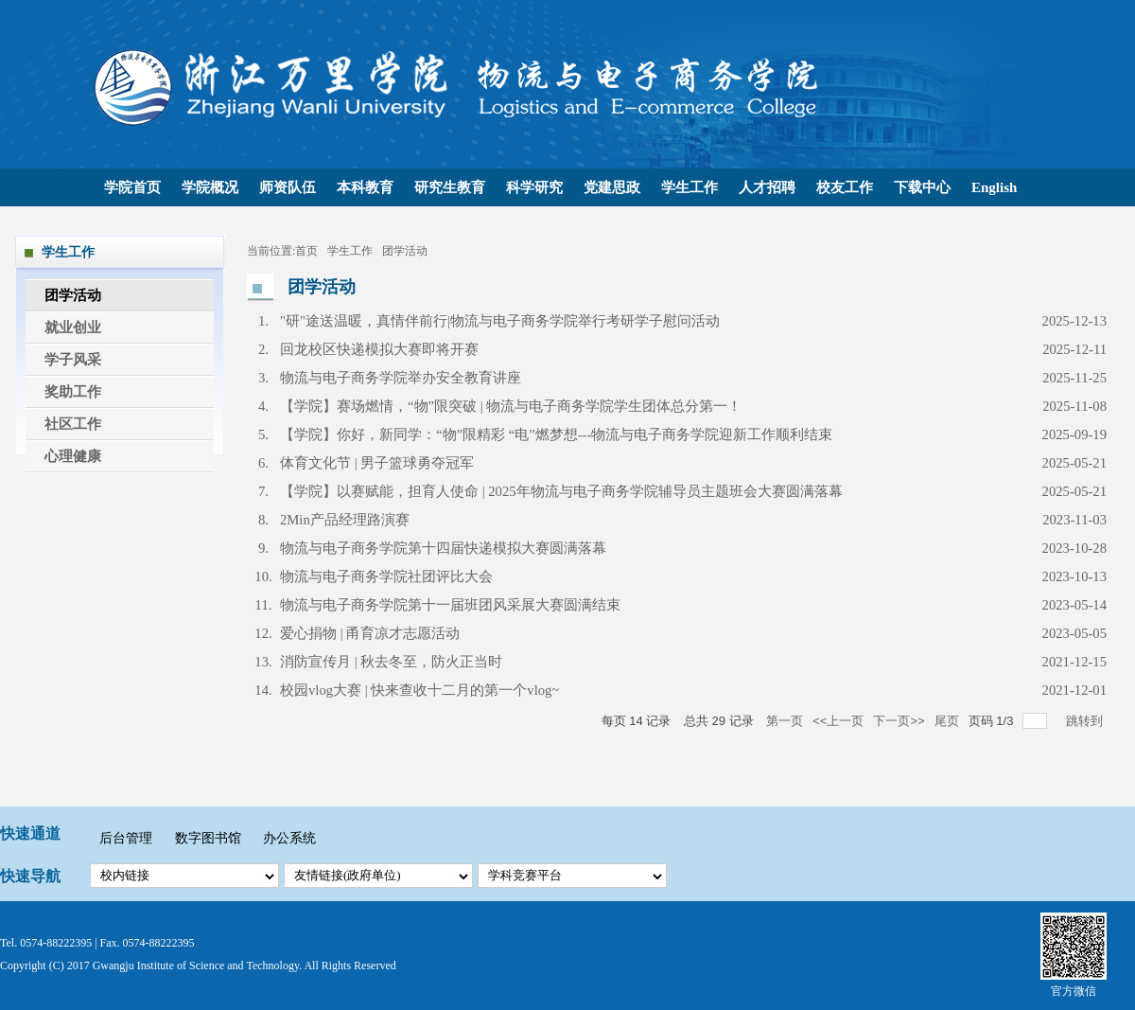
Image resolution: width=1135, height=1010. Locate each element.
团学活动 (405, 250)
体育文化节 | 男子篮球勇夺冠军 (377, 462)
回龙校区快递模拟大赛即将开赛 (379, 349)
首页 (306, 250)
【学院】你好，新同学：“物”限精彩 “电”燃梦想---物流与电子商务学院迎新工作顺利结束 (556, 434)
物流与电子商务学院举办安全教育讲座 (400, 377)
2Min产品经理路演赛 (345, 519)
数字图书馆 (210, 838)
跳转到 (1086, 721)
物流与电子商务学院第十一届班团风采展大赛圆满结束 (450, 604)
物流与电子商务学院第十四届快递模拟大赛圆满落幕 (443, 548)
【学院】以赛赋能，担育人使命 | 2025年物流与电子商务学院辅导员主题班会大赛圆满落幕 (561, 491)
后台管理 (127, 838)
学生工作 (350, 250)
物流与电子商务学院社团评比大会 (386, 576)
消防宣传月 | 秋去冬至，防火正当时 (391, 661)
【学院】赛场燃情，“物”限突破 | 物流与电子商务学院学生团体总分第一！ (511, 406)
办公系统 (289, 838)
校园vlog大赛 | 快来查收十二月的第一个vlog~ (419, 690)
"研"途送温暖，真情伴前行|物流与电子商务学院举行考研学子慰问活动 (500, 320)
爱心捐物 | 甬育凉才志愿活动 (370, 633)
